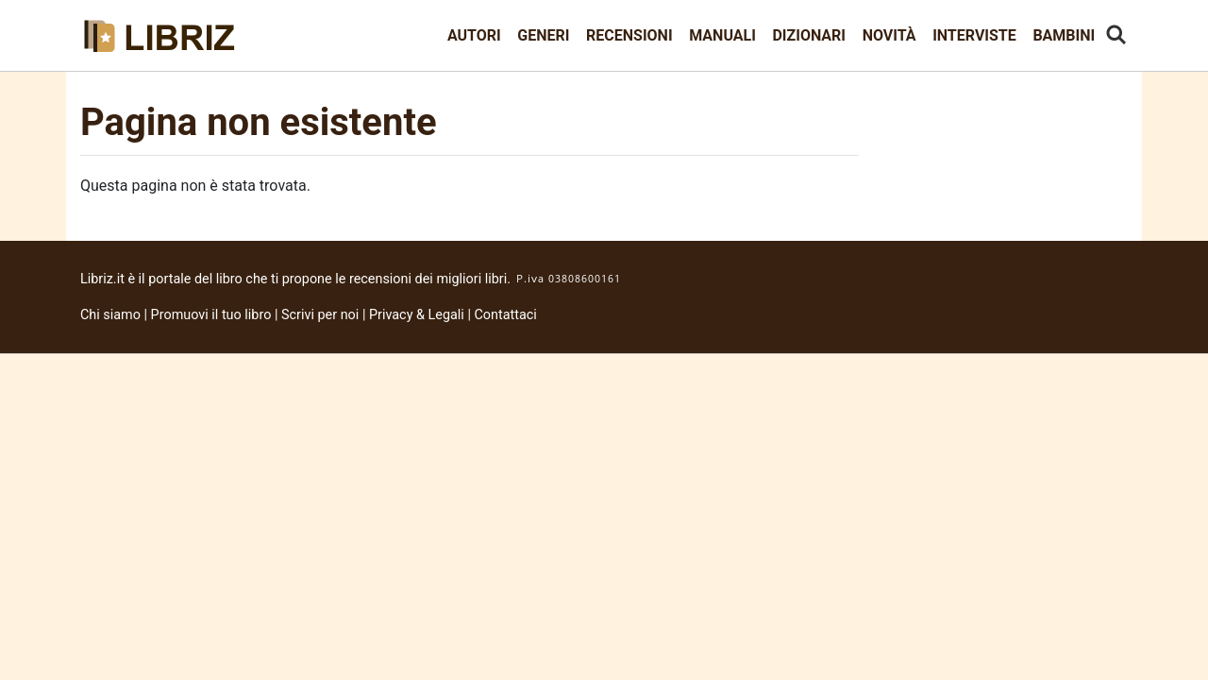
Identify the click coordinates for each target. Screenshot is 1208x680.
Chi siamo (110, 315)
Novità (889, 35)
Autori (474, 35)
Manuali (722, 35)
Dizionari (809, 35)
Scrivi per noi (320, 315)
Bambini (1063, 35)
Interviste (974, 35)
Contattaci (506, 315)
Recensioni (629, 35)
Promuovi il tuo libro (211, 315)
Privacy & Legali (418, 315)
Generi (543, 35)
